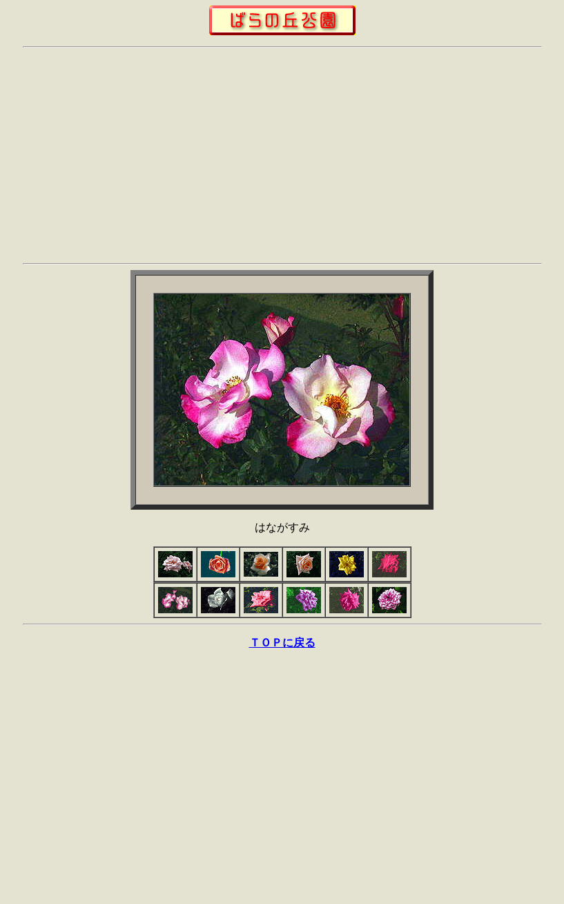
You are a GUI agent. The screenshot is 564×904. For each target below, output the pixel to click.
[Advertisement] (282, 155)
